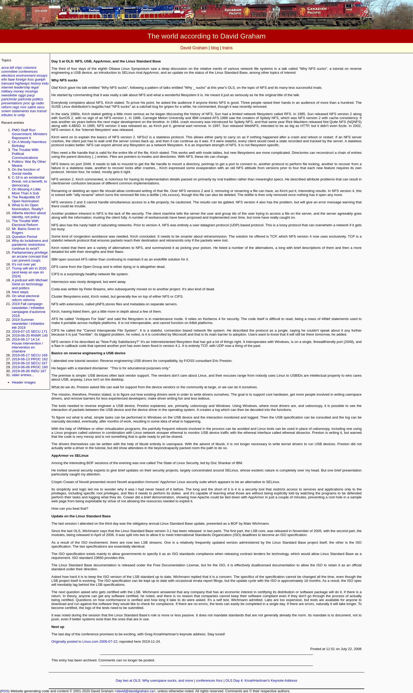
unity (21, 115)
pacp (31, 95)
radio (40, 103)
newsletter (9, 95)
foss (30, 79)
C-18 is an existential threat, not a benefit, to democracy (29, 181)
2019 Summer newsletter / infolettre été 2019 (28, 324)
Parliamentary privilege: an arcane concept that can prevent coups (30, 256)
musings (31, 91)
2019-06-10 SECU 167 (29, 363)
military (6, 91)
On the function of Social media (26, 171)
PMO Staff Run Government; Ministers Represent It (29, 134)
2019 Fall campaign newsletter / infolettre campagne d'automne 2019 (29, 310)
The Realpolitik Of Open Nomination (26, 199)
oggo (22, 95)
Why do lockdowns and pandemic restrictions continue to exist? (30, 244)
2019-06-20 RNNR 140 (30, 335)
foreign (21, 79)
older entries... (23, 375)
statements (20, 111)
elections (8, 75)
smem (6, 111)
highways (22, 83)
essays (41, 75)
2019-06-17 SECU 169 (29, 355)
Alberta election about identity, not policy (29, 215)
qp (33, 103)
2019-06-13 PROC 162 (30, 359)
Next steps (20, 292)
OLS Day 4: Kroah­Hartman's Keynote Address (261, 680)
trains (227, 48)
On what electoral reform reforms (25, 298)
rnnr (23, 107)
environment (25, 75)
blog (215, 48)
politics (37, 99)
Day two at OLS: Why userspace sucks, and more (154, 680)
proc (26, 103)
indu (45, 83)
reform (6, 107)
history (36, 83)
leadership (22, 87)
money (18, 91)
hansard (7, 83)
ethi (4, 79)
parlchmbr (9, 99)
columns (30, 68)
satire (31, 107)
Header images (24, 382)
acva (5, 68)
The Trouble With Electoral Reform (25, 223)
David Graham (194, 48)
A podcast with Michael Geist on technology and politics (30, 284)
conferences (28, 71)
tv (15, 115)
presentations (11, 103)
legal (34, 87)
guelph (40, 79)
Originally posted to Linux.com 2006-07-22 (84, 641)
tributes (7, 115)
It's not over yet (24, 264)
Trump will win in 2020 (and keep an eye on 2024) (29, 272)
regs (15, 107)
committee (9, 71)
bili (12, 68)
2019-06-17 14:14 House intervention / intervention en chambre (27, 345)
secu (41, 107)
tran (33, 111)
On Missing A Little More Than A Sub (26, 191)
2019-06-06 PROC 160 (30, 367)
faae (11, 79)
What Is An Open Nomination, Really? (27, 207)
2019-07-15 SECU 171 (29, 331)
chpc (18, 68)
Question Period (24, 237)
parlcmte (24, 99)
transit (42, 111)
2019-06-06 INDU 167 (29, 371)
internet (7, 87)
